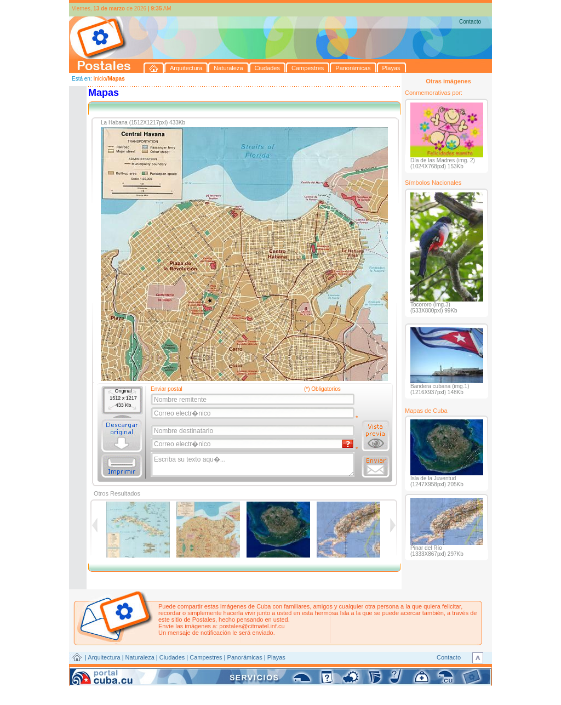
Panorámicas (244, 657)
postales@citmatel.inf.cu (251, 626)
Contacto (470, 22)
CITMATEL (328, 670)
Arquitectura (104, 657)
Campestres (206, 657)
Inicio (99, 79)
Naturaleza (139, 657)
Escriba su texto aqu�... (253, 464)
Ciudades (172, 657)
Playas (276, 657)
